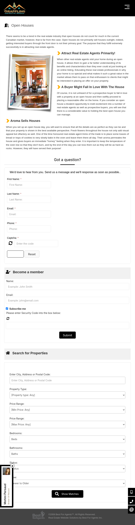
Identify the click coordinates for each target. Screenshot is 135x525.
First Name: (14, 179)
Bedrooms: (16, 433)
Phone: (12, 223)
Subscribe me (17, 308)
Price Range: (17, 403)
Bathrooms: (16, 447)
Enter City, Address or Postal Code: (30, 374)
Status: (14, 462)
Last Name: (14, 193)
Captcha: (12, 238)
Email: (11, 208)
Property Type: (18, 389)
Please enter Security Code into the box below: (33, 312)
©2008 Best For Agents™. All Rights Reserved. (71, 514)
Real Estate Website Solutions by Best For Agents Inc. (75, 517)
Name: (10, 281)
